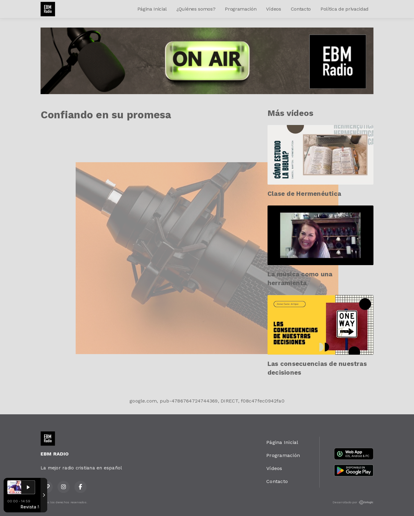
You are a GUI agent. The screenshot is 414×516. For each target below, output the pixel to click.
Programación (240, 9)
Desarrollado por (353, 502)
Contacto (301, 9)
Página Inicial (152, 9)
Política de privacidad (344, 9)
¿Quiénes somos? (195, 9)
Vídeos (273, 9)
